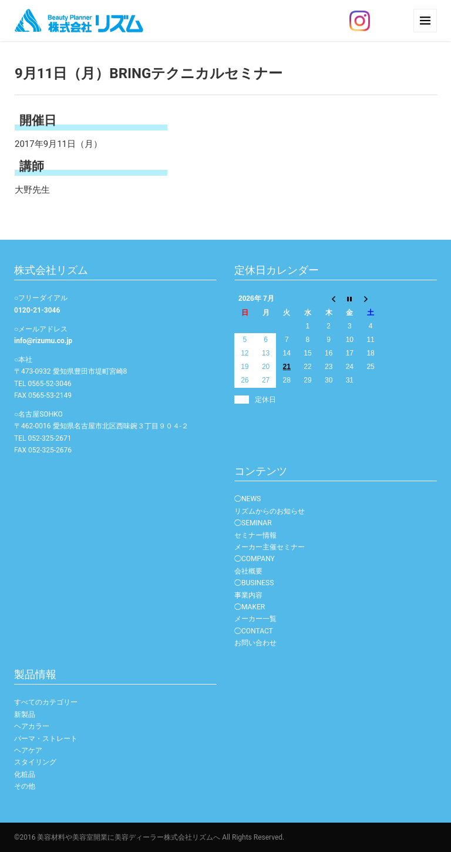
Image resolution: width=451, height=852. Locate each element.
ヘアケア (28, 750)
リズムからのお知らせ (269, 511)
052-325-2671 (49, 438)
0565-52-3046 (49, 384)
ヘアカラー (31, 726)
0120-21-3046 (37, 310)
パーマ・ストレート (46, 738)
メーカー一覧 (255, 619)
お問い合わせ (255, 643)
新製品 (24, 714)
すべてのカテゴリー (46, 702)
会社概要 (248, 571)
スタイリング (35, 762)
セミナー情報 (255, 535)
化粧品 (24, 774)
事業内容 (248, 595)
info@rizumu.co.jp (43, 341)
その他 (24, 786)
